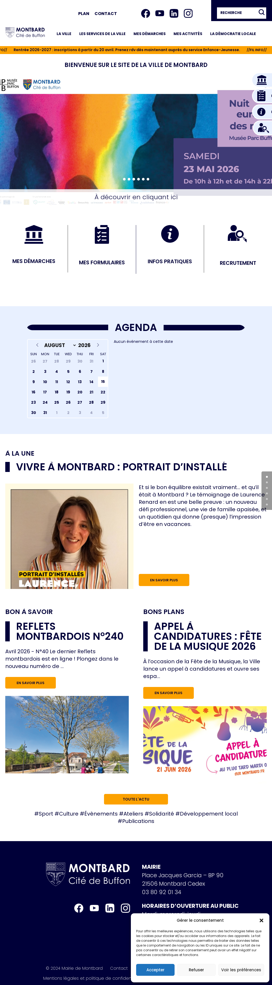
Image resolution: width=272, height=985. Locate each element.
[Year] (85, 345)
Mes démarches (149, 33)
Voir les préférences (241, 970)
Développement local (209, 813)
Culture (68, 813)
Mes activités (188, 33)
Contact (106, 14)
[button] (261, 920)
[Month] (59, 345)
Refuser (196, 970)
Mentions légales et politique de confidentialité (93, 978)
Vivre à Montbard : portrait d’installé (121, 467)
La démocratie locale (233, 33)
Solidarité (161, 813)
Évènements (101, 813)
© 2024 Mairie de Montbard (74, 968)
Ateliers (133, 813)
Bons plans (163, 612)
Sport (46, 813)
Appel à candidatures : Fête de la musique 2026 (208, 636)
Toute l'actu (136, 799)
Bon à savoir (29, 611)
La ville (64, 33)
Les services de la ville (102, 33)
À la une (19, 453)
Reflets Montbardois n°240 (69, 631)
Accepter (155, 970)
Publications (138, 821)
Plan (83, 14)
